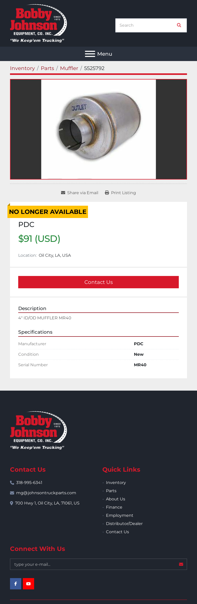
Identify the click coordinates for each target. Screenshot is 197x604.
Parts (111, 490)
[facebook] (15, 583)
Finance (114, 507)
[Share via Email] (80, 193)
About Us (115, 499)
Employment (119, 515)
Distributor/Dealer (124, 523)
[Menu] (90, 54)
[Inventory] (22, 68)
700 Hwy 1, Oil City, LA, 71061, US (47, 503)
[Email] (98, 564)
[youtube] (28, 583)
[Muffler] (69, 68)
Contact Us (98, 282)
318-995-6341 (29, 482)
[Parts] (47, 68)
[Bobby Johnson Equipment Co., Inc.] (38, 430)
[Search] (147, 25)
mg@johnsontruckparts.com (46, 492)
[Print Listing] (120, 193)
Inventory (116, 482)
